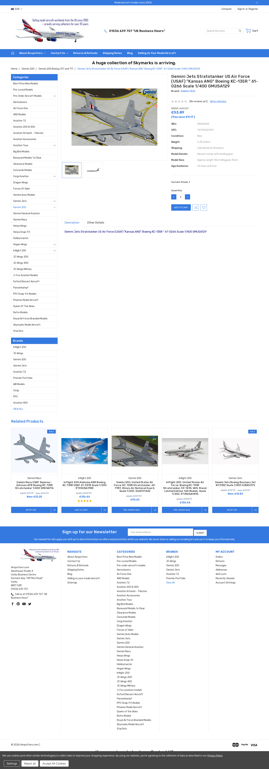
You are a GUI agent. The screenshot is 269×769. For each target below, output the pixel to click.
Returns (220, 560)
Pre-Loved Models (23, 89)
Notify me (30, 510)
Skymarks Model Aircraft (26, 324)
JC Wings (18, 353)
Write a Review (218, 101)
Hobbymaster (20, 238)
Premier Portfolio (22, 378)
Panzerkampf (20, 287)
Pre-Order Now (131, 510)
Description (72, 222)
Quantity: (176, 190)
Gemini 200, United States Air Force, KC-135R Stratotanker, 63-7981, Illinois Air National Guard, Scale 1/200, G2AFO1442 (135, 487)
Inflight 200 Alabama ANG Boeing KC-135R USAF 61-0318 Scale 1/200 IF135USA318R (85, 485)
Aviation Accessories (24, 139)
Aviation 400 (20, 402)
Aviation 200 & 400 (24, 126)
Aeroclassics (20, 102)
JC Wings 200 (20, 256)
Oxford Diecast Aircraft (26, 281)
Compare (226, 9)
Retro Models (20, 312)
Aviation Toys (20, 145)
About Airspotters (32, 53)
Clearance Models (22, 164)
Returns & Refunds (85, 53)
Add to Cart (81, 510)
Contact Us (59, 53)
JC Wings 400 (20, 262)
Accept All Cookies (54, 763)
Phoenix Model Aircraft (25, 300)
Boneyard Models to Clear (27, 157)
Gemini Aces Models (24, 194)
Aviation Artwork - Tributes (28, 133)
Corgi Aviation (21, 176)
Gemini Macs (20, 219)
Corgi (16, 390)
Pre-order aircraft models (27, 95)
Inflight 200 (19, 250)
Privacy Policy (214, 755)
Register (253, 9)
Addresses (221, 568)
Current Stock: (180, 182)
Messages (221, 564)
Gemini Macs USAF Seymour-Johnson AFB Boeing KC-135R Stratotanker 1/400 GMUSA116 (34, 485)
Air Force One (20, 108)
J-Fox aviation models (25, 275)
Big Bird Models (21, 151)
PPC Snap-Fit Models (24, 293)
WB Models (19, 384)
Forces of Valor (21, 188)
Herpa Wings (20, 225)
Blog (130, 53)
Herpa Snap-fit (21, 232)
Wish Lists (221, 573)
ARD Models (19, 114)
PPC (15, 396)
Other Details (95, 222)
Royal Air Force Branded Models (30, 318)
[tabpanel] (34, 470)
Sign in (241, 9)
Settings (12, 763)
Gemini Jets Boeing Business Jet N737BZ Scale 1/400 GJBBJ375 (235, 484)
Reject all (30, 763)
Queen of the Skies (24, 306)
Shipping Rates (112, 53)
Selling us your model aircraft (157, 53)
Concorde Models (22, 170)
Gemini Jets (20, 201)
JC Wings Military (22, 269)
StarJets (18, 331)
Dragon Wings (20, 182)
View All (18, 409)
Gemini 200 (19, 207)
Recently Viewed (225, 577)
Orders (219, 555)
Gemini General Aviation (26, 213)
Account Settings (226, 581)
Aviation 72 (19, 120)
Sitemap (72, 581)
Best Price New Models (25, 83)
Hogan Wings (20, 244)
